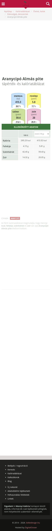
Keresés (11, 469)
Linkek (10, 498)
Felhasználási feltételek (18, 495)
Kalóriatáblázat (15, 473)
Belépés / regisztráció (18, 465)
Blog (10, 481)
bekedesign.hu (33, 522)
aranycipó (15, 218)
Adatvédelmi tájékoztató (19, 491)
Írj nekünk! (12, 487)
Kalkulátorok (13, 477)
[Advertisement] (26, 48)
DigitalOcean (31, 527)
